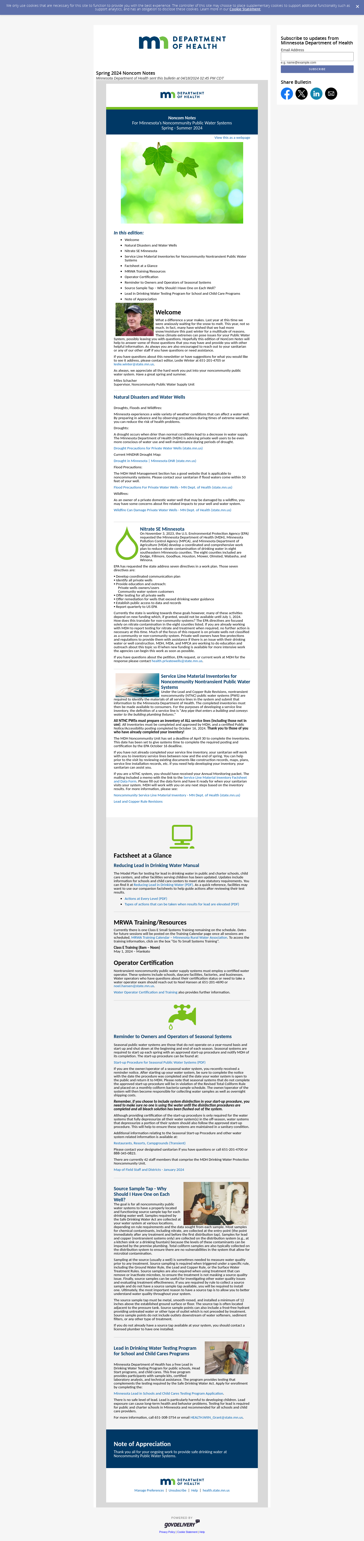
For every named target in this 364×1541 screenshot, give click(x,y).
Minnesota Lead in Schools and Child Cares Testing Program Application (168, 1393)
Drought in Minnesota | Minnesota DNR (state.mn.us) (155, 460)
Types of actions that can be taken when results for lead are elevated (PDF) (182, 904)
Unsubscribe (177, 1490)
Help (194, 1490)
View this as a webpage (232, 137)
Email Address (292, 50)
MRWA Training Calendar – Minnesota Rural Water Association (179, 937)
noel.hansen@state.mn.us (134, 986)
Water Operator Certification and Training (145, 992)
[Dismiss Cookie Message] (357, 6)
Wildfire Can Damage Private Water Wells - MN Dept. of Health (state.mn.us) (172, 510)
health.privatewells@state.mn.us (177, 661)
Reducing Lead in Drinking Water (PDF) (163, 884)
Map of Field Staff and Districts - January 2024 (149, 1169)
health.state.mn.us (216, 1490)
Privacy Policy (167, 1532)
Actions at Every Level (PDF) (146, 898)
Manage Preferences (149, 1490)
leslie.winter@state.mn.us (134, 364)
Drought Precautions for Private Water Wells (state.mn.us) (158, 448)
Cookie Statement (245, 9)
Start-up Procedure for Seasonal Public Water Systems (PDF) (160, 1062)
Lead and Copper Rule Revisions (138, 801)
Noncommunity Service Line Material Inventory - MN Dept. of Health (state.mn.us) (177, 795)
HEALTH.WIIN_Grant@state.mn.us (217, 1417)
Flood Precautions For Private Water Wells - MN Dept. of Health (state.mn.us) (173, 487)
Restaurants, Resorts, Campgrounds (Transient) (150, 1143)
